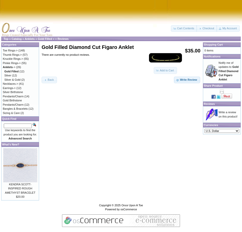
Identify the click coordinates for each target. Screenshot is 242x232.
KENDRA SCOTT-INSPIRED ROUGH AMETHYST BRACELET (20, 188)
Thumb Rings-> (12, 54)
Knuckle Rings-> (13, 58)
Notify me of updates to (229, 71)
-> (9, 67)
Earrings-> (9, 88)
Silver (7, 75)
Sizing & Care (11, 112)
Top (6, 38)
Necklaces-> (10, 83)
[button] (184, 28)
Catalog (17, 38)
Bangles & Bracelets (15, 108)
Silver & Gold (12, 79)
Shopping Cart (213, 44)
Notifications (212, 56)
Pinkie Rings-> (12, 63)
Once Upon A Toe (132, 205)
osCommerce (128, 209)
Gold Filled (45, 38)
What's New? (10, 144)
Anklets (30, 38)
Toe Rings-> (10, 50)
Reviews (63, 38)
